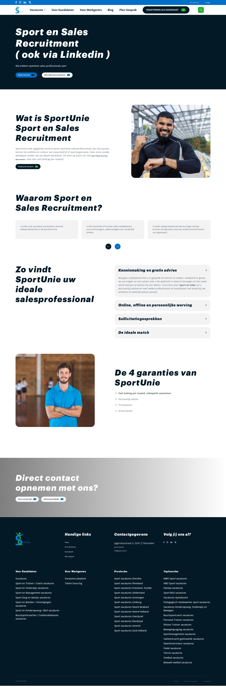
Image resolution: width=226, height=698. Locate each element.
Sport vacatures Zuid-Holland (130, 642)
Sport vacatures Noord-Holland (131, 623)
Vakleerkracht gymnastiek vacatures (184, 650)
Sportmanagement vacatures (180, 646)
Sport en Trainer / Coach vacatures (35, 595)
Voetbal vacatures (173, 669)
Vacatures (39, 11)
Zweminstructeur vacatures (179, 655)
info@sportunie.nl (124, 564)
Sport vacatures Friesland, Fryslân (133, 600)
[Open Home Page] (22, 11)
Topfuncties (175, 583)
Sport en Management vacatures (34, 604)
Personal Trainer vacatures (178, 631)
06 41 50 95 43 (122, 559)
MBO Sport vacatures (175, 590)
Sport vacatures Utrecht (127, 637)
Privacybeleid (204, 693)
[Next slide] (119, 253)
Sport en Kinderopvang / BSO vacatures (37, 622)
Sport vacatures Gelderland (129, 604)
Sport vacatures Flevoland (128, 595)
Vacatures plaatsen (75, 590)
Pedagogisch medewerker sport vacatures (187, 614)
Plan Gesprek (131, 11)
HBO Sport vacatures (175, 595)
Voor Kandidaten (66, 11)
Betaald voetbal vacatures (178, 674)
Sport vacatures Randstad (128, 633)
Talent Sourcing (73, 595)
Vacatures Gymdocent (176, 609)
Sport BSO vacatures (175, 604)
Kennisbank (71, 562)
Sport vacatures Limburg (128, 614)
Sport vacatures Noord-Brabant (131, 619)
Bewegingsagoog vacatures (178, 641)
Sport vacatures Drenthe (127, 590)
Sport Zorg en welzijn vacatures (33, 609)
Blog (114, 11)
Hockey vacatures (173, 600)
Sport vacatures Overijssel (128, 628)
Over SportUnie (188, 2)
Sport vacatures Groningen (129, 609)
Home (68, 553)
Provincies (124, 583)
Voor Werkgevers (94, 11)
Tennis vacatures (173, 665)
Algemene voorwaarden (182, 693)
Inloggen (206, 2)
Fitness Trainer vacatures (177, 636)
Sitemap (163, 693)
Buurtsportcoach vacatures (178, 627)
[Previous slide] (106, 253)
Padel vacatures (172, 660)
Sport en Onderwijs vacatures (32, 600)
